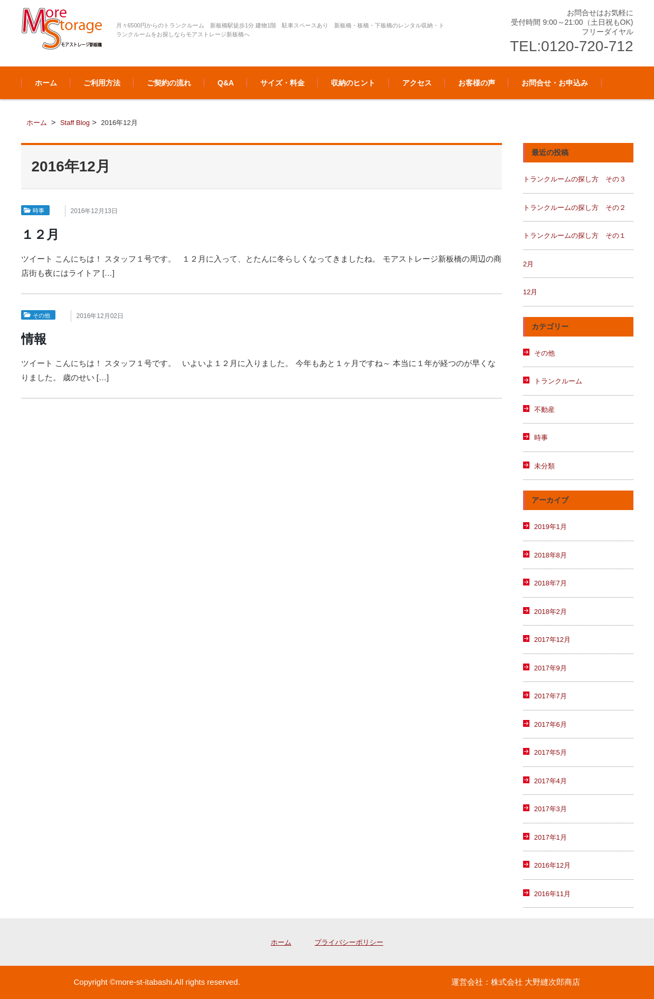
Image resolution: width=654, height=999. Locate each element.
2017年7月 (550, 696)
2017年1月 (550, 837)
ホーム (46, 83)
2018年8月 (550, 555)
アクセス (417, 83)
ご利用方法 (101, 83)
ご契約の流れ (169, 83)
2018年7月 (550, 583)
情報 (33, 339)
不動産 (544, 410)
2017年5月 (550, 752)
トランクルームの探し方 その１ (574, 235)
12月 (530, 292)
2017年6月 (550, 724)
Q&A (225, 83)
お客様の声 (476, 83)
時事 (38, 210)
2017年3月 (550, 809)
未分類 (544, 466)
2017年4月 (550, 781)
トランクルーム (558, 381)
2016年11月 (552, 894)
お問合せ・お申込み (555, 83)
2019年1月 (550, 527)
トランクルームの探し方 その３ (574, 179)
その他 (41, 315)
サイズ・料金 (282, 83)
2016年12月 (552, 865)
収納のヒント (353, 83)
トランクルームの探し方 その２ (574, 208)
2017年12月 (552, 639)
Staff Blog (75, 123)
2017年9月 (550, 668)
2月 (528, 264)
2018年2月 (550, 612)
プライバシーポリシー (349, 942)
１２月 (40, 234)
